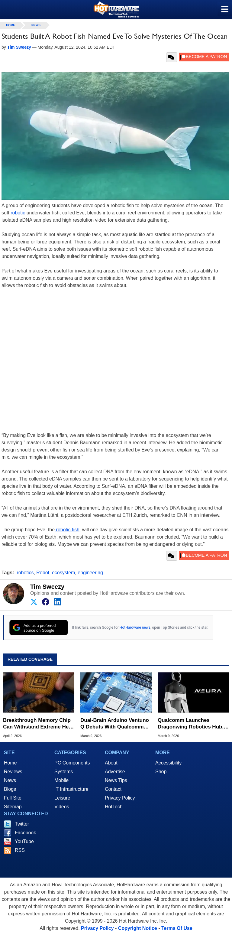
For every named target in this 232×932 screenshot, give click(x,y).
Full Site (12, 797)
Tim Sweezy (47, 586)
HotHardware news (135, 627)
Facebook (25, 832)
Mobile (61, 780)
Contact (113, 789)
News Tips (116, 780)
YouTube (24, 841)
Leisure (62, 797)
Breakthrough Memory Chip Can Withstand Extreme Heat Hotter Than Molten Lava (38, 723)
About (111, 762)
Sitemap (13, 806)
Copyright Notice (137, 928)
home (10, 25)
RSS (20, 850)
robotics (25, 572)
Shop (160, 771)
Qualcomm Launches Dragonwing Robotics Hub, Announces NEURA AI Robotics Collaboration (191, 723)
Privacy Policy (120, 797)
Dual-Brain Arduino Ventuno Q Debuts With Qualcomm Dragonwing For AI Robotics (115, 723)
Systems (63, 771)
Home (10, 762)
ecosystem (63, 572)
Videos (61, 806)
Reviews (13, 771)
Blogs (10, 789)
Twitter (22, 823)
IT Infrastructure (71, 789)
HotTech (114, 806)
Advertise (115, 771)
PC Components (72, 762)
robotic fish (67, 529)
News (35, 25)
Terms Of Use (176, 928)
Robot (42, 572)
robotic (18, 212)
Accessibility (168, 762)
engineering (90, 572)
